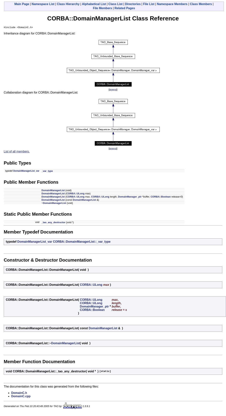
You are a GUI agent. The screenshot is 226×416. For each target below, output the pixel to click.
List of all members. (17, 152)
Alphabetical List (94, 4)
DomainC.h (19, 393)
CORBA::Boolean (161, 197)
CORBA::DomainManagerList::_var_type (82, 242)
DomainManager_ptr (130, 197)
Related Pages (124, 8)
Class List (115, 4)
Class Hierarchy (68, 4)
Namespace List (43, 4)
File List (148, 4)
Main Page (21, 4)
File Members (102, 8)
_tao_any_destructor (53, 222)
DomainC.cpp (21, 396)
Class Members (201, 4)
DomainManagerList (53, 190)
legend (113, 90)
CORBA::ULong (75, 194)
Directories (133, 4)
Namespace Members (172, 4)
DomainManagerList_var (26, 171)
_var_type (47, 171)
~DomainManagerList (53, 203)
